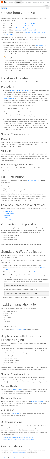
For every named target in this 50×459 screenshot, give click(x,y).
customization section (18, 452)
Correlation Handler (37, 401)
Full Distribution (31, 180)
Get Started (12, 2)
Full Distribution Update (32, 26)
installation (34, 272)
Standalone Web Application (24, 28)
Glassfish (7, 215)
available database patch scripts (19, 90)
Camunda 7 (18, 2)
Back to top (46, 457)
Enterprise (36, 2)
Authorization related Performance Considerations (19, 439)
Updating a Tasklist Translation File (26, 30)
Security (42, 2)
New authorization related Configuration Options (18, 437)
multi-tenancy (40, 45)
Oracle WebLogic (9, 220)
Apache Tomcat (8, 211)
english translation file (18, 329)
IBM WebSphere (9, 218)
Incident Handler (17, 389)
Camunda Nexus (9, 98)
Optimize (24, 2)
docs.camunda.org (13, 457)
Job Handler (15, 413)
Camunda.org (46, 5)
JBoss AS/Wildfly (9, 213)
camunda (34, 457)
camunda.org (4, 457)
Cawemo (30, 2)
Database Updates (30, 24)
